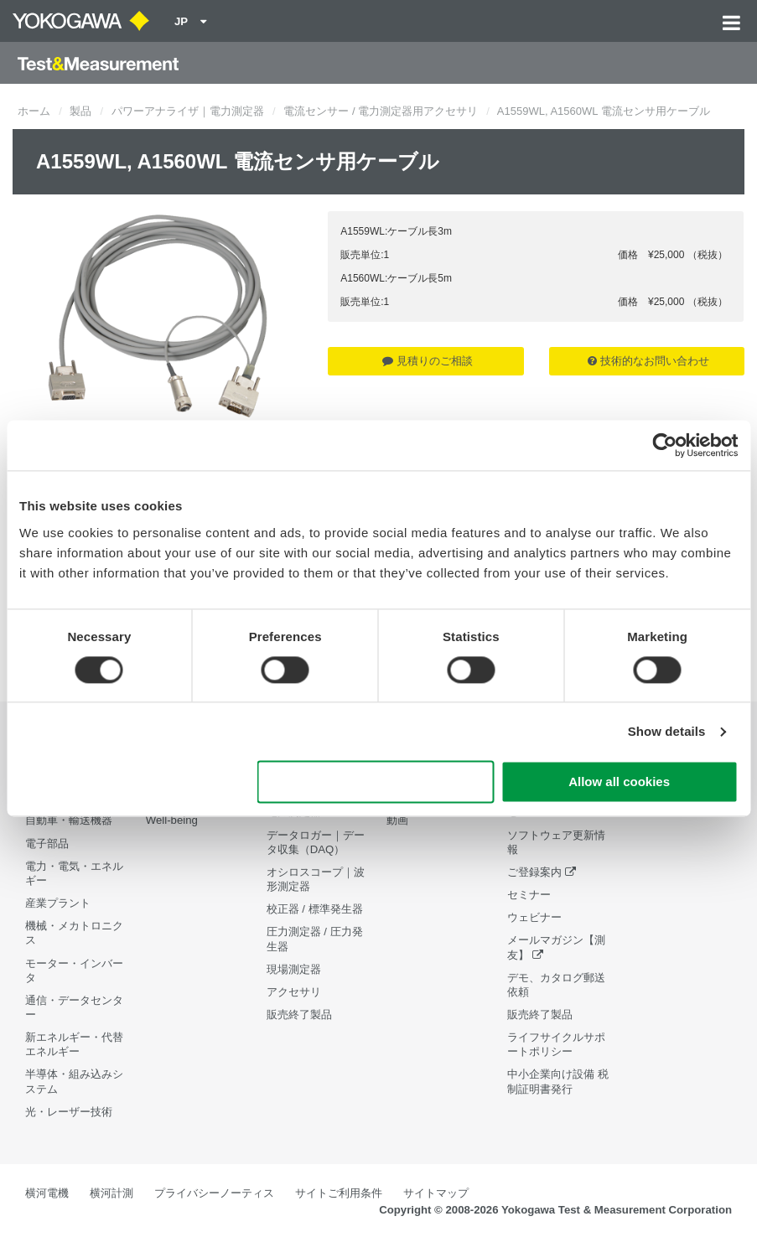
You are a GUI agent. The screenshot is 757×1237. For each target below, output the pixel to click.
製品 (80, 111)
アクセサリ (294, 992)
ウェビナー (534, 917)
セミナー (529, 894)
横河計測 (111, 1193)
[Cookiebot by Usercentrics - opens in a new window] (664, 445)
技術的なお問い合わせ (648, 361)
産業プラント (58, 903)
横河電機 (47, 1193)
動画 (397, 820)
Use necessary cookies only (375, 782)
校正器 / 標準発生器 (315, 909)
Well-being (172, 820)
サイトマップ (436, 1193)
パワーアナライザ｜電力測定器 (187, 111)
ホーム (34, 111)
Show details (667, 731)
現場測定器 (294, 969)
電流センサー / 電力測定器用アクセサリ (380, 111)
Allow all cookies (619, 782)
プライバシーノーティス (214, 1193)
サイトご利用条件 (338, 1193)
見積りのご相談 (427, 361)
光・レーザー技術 (68, 1111)
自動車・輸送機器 (68, 820)
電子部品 (47, 843)
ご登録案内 (534, 872)
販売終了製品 (299, 1014)
